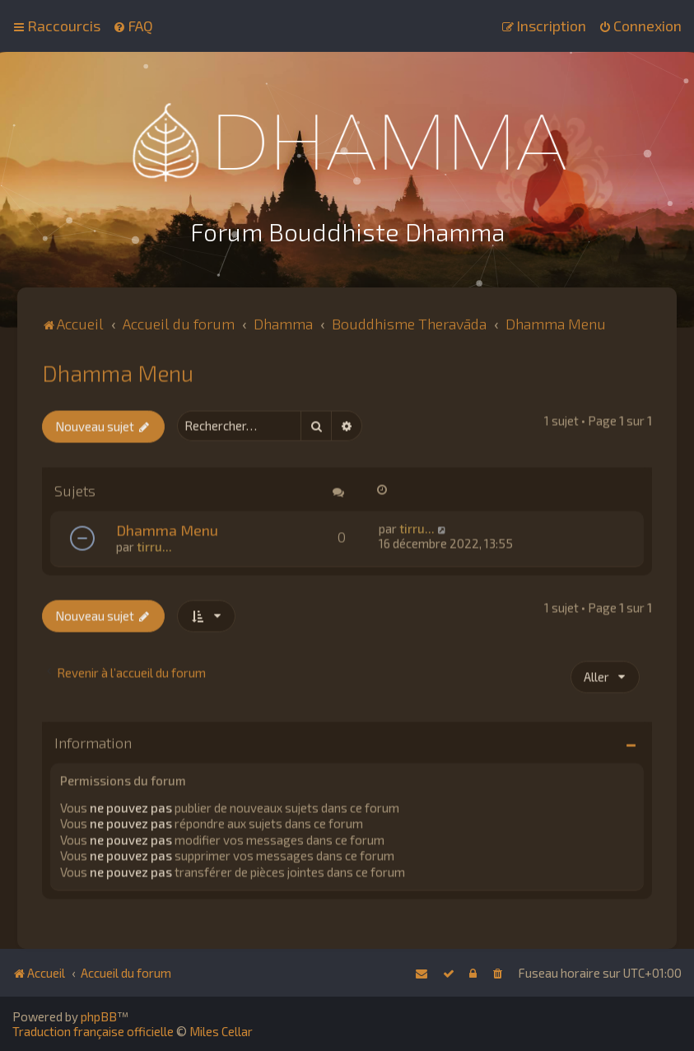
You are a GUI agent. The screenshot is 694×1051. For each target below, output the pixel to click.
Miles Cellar (221, 1031)
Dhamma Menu (117, 370)
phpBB (99, 1016)
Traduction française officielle (93, 1031)
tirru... (154, 544)
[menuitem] (133, 25)
